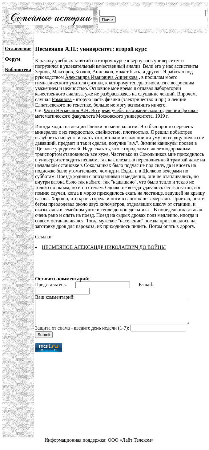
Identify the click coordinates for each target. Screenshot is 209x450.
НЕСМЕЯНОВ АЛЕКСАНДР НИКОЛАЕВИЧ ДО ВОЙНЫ (104, 247)
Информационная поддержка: (76, 444)
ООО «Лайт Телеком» (130, 444)
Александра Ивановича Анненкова (101, 77)
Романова (62, 99)
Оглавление (18, 48)
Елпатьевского (50, 104)
